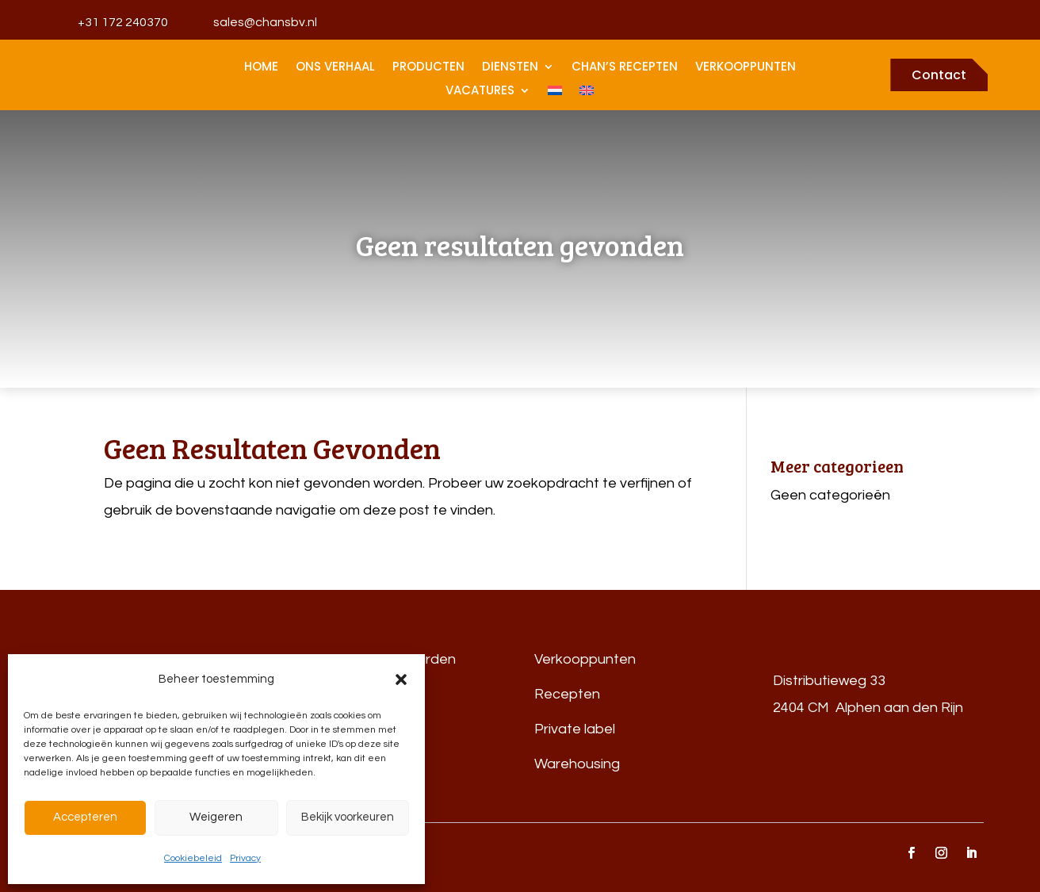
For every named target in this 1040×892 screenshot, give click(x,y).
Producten (428, 68)
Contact (939, 75)
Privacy (245, 858)
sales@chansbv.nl (265, 22)
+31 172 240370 (123, 22)
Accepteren (85, 817)
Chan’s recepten (625, 68)
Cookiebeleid (193, 858)
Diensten (510, 68)
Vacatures (479, 91)
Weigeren (216, 817)
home (261, 68)
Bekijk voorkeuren (347, 817)
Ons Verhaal (335, 68)
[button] (401, 679)
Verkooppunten (745, 68)
